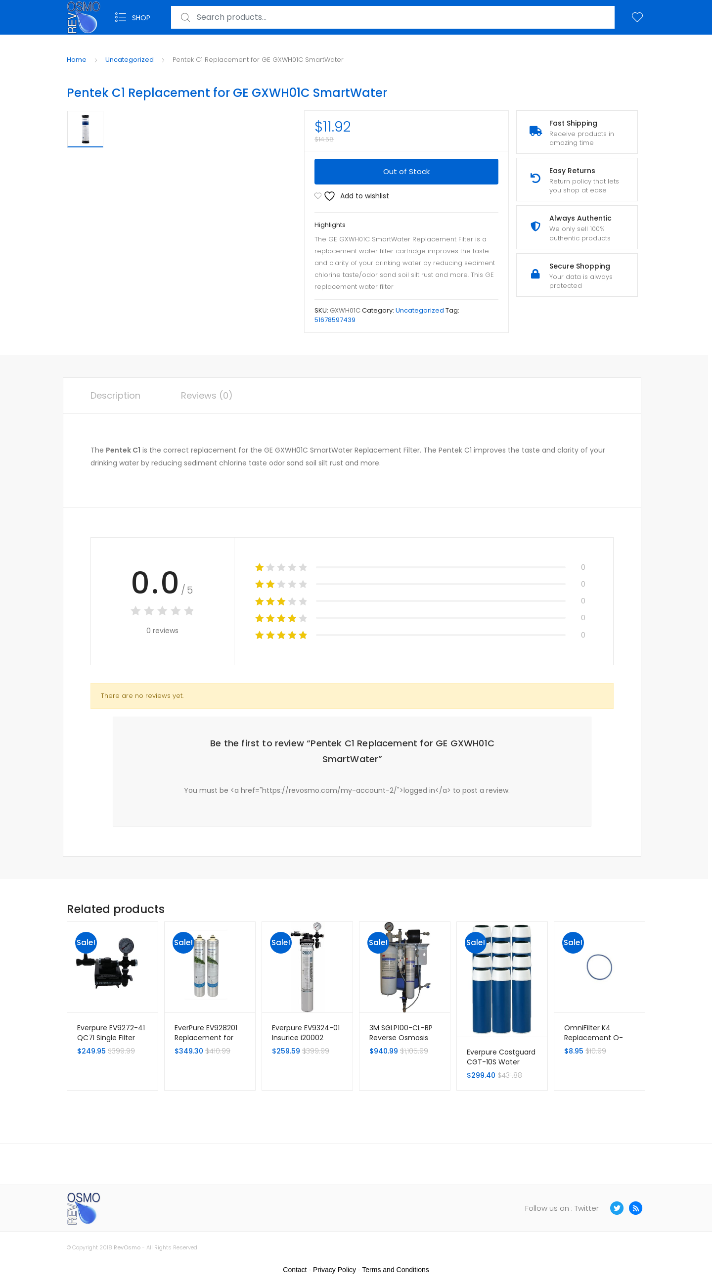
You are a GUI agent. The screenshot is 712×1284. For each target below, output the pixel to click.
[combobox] (393, 17)
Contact (295, 1270)
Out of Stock (406, 171)
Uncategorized (129, 59)
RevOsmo (127, 1247)
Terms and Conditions (395, 1270)
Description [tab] (115, 395)
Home (77, 59)
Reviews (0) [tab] (207, 395)
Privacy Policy (334, 1270)
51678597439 (335, 319)
